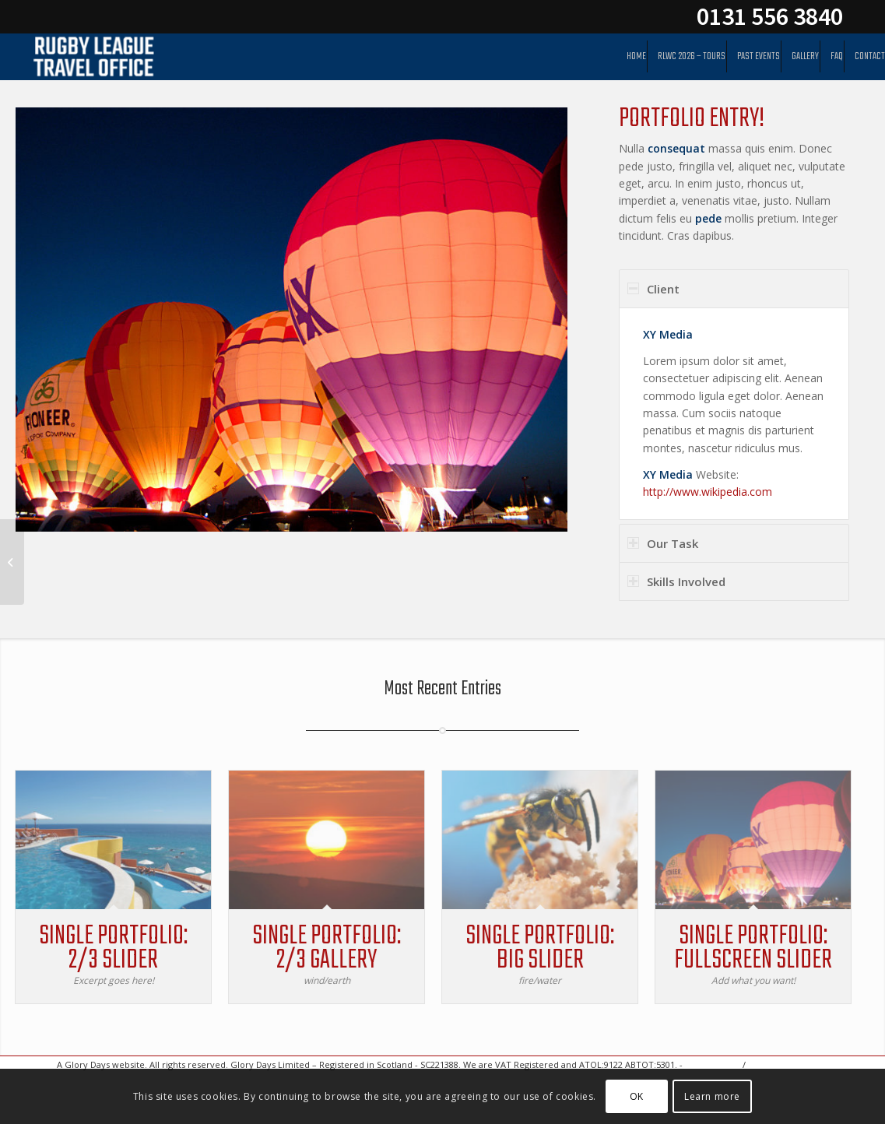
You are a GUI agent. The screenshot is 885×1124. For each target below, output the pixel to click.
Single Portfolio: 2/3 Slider (113, 948)
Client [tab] (653, 289)
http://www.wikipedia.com (707, 491)
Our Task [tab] (662, 543)
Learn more (712, 1096)
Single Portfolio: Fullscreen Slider (747, 948)
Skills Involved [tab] (676, 581)
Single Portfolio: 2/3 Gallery (324, 948)
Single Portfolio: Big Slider (536, 948)
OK (637, 1096)
